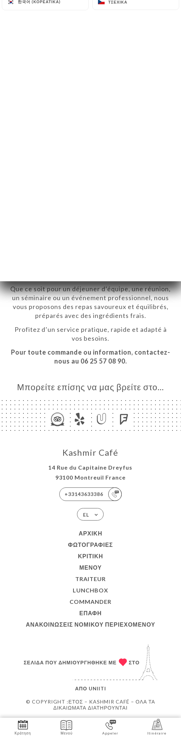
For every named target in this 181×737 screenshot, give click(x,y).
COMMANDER (90, 601)
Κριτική (90, 556)
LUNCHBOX (90, 590)
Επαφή (90, 613)
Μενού (90, 567)
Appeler (110, 726)
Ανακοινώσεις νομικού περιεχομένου (90, 624)
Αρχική (90, 533)
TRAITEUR (90, 578)
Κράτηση (23, 726)
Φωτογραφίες (90, 544)
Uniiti (97, 688)
